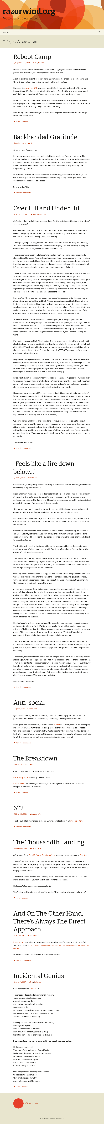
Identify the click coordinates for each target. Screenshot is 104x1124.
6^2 (18, 808)
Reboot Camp (32, 57)
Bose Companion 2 (21, 777)
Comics (34, 814)
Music (35, 935)
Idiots (31, 478)
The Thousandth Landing (48, 842)
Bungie (83, 855)
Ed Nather (33, 988)
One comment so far (23, 193)
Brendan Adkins (48, 855)
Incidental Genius (38, 976)
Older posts (25, 1103)
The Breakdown (35, 758)
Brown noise (18, 783)
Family (39, 214)
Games (34, 848)
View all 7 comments (23, 448)
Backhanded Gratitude (45, 137)
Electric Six (18, 942)
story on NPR (32, 88)
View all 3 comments (23, 743)
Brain (35, 214)
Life (36, 63)
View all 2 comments (23, 687)
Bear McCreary (35, 855)
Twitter (56, 724)
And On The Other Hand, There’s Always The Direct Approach (49, 921)
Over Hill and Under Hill (47, 208)
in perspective (76, 821)
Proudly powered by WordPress (52, 1119)
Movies (41, 63)
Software (37, 982)
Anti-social (29, 702)
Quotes (6, 32)
